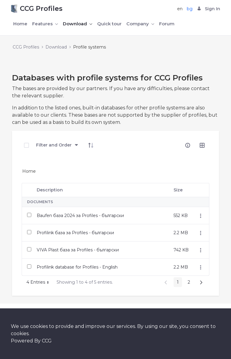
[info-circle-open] (187, 145)
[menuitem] (20, 23)
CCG (47, 341)
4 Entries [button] (39, 283)
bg (189, 8)
